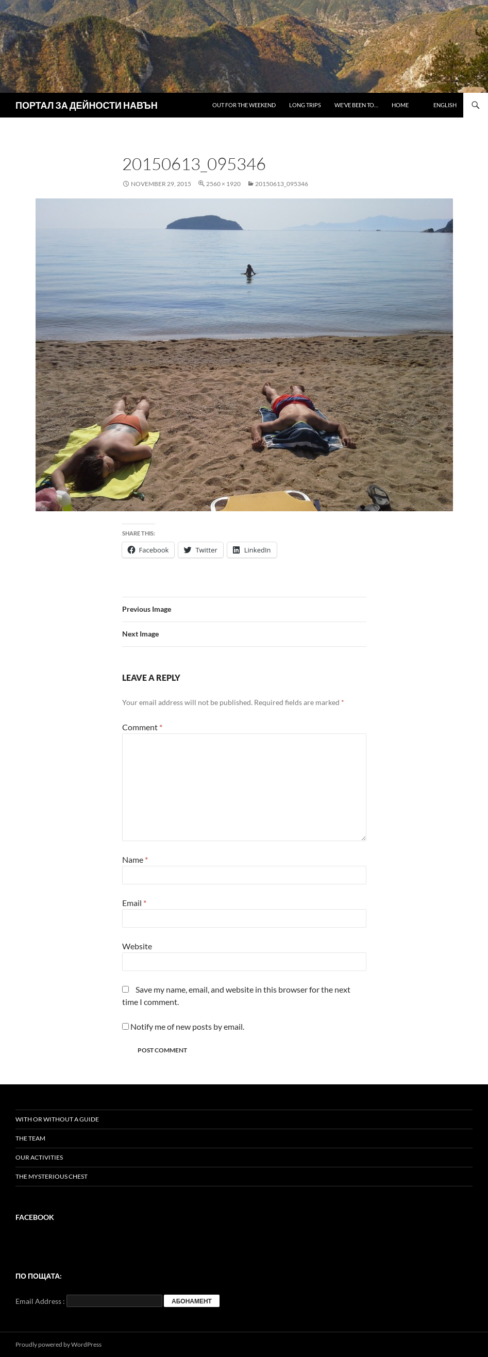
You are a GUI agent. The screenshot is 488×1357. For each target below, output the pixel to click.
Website (137, 946)
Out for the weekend (244, 105)
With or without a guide (57, 1119)
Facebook (34, 1217)
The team (30, 1138)
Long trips (305, 105)
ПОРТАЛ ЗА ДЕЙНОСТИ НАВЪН (86, 105)
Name (135, 859)
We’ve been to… (356, 105)
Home (400, 105)
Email (134, 903)
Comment (142, 727)
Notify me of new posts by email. (187, 1026)
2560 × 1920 (223, 184)
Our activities (39, 1157)
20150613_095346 (281, 184)
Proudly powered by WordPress (58, 1344)
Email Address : (40, 1301)
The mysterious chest (51, 1176)
